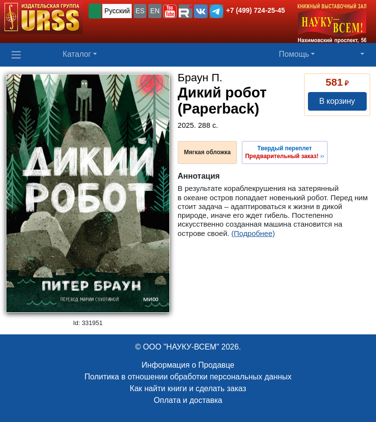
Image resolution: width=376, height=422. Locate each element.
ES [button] (140, 11)
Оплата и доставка (188, 400)
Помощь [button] (294, 54)
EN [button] (155, 11)
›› (284, 152)
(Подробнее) (253, 233)
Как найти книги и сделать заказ (188, 388)
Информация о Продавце (187, 365)
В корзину (337, 101)
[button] (170, 11)
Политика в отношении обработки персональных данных (187, 377)
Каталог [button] (77, 54)
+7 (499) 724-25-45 (255, 10)
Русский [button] (117, 11)
